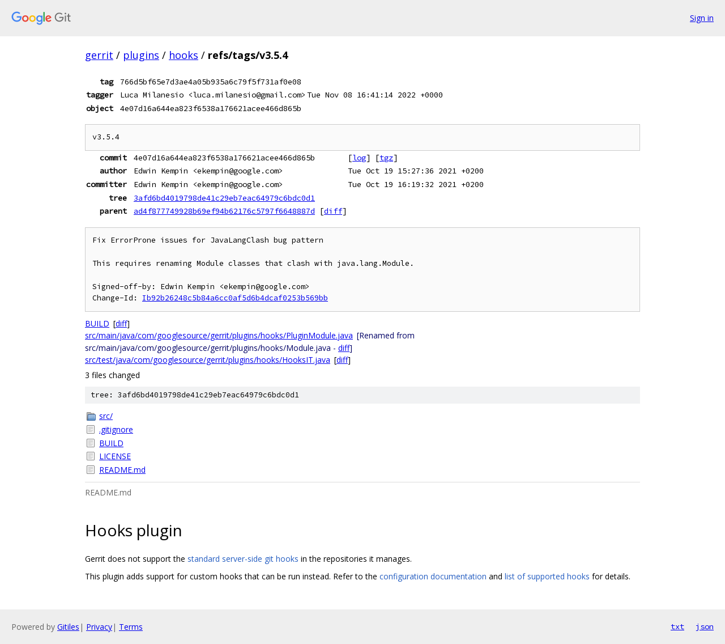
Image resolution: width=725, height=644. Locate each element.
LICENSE (115, 456)
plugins (141, 55)
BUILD (97, 323)
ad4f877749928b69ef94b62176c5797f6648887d (224, 211)
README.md (122, 469)
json (705, 626)
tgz (386, 157)
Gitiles (68, 626)
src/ (106, 415)
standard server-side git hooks (242, 558)
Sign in (702, 17)
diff (333, 211)
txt (677, 626)
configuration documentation (433, 576)
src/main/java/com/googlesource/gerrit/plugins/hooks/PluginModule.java (219, 335)
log (359, 157)
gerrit (99, 55)
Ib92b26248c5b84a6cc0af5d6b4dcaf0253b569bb (235, 298)
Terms (131, 626)
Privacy (99, 626)
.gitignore (116, 429)
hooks (183, 55)
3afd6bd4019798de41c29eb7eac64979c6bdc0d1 (224, 198)
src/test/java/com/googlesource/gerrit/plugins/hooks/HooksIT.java (207, 359)
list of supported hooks (547, 576)
